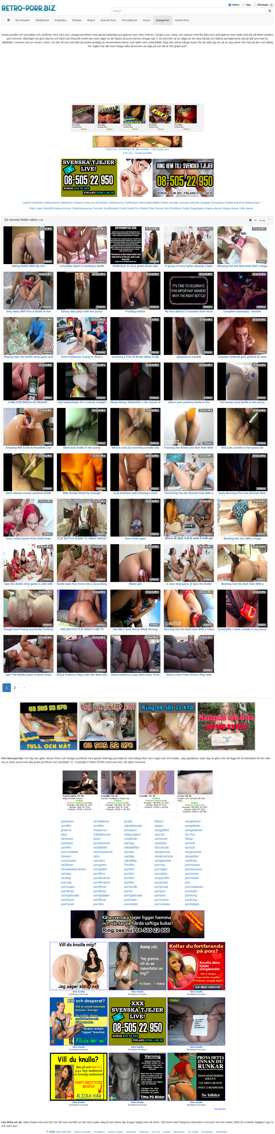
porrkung (191, 895)
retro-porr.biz (63, 1131)
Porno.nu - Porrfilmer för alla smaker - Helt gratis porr (137, 149)
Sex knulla (161, 847)
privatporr (130, 830)
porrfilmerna (102, 878)
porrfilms (99, 873)
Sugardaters (197, 208)
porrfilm (66, 825)
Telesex (78, 202)
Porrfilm (129, 864)
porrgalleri (100, 869)
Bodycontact (252, 202)
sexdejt (66, 878)
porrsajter (160, 869)
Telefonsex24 (117, 202)
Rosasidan (217, 202)
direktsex (67, 838)
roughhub (130, 838)
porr (187, 882)
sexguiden (192, 856)
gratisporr (67, 821)
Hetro (235, 4)
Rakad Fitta (147, 208)
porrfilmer (100, 886)
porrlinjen (191, 891)
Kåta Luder (35, 208)
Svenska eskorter (189, 202)
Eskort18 (239, 202)
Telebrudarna (52, 202)
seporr (158, 825)
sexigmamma (163, 856)
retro (97, 856)
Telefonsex (66, 202)
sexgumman (193, 852)
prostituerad (102, 843)
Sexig (188, 838)
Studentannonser (82, 208)
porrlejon (67, 843)
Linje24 (27, 202)
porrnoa (159, 864)
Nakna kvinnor (62, 208)
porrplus (160, 891)
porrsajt (66, 882)
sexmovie (160, 838)
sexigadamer (193, 830)
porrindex (130, 899)
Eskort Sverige (169, 202)
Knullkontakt (111, 208)
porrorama (161, 899)
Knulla (186, 208)
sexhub (190, 843)
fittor (64, 834)
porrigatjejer (102, 895)
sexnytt (159, 834)
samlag (129, 843)
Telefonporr (131, 202)
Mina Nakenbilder (149, 202)
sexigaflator (193, 825)
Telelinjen (37, 202)
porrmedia (192, 878)
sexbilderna (101, 821)
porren (128, 891)
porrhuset (67, 899)
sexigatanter (162, 860)
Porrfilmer (175, 208)
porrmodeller (69, 852)
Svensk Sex (162, 208)
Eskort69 (48, 208)
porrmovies (192, 864)
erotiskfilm (100, 847)
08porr (158, 821)
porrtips (129, 852)
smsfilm (99, 825)
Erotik (122, 208)
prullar (128, 821)
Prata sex (89, 202)
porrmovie (191, 873)
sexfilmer (191, 860)
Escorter (98, 208)
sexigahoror (193, 821)
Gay (248, 4)
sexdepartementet (73, 869)
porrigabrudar (70, 895)
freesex (66, 856)
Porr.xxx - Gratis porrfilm (137, 153)
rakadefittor (131, 847)
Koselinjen (101, 202)
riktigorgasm (132, 834)
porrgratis (100, 864)
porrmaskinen (194, 886)
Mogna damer (230, 208)
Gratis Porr (133, 208)
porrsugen (68, 886)
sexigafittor (161, 830)
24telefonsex (102, 834)
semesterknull (103, 852)
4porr (97, 838)
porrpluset (161, 886)
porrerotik (130, 886)
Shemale (263, 4)
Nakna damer (214, 208)
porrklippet (192, 904)
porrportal (160, 882)
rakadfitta (130, 860)
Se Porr (190, 834)
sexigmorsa (162, 852)
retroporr (99, 860)
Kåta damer (246, 208)
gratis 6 (66, 830)
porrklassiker (193, 869)
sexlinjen (160, 843)
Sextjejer (205, 202)
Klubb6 (229, 202)
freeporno (100, 830)
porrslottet (131, 904)
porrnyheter (162, 904)
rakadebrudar (133, 825)
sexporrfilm (161, 878)
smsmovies (68, 860)
